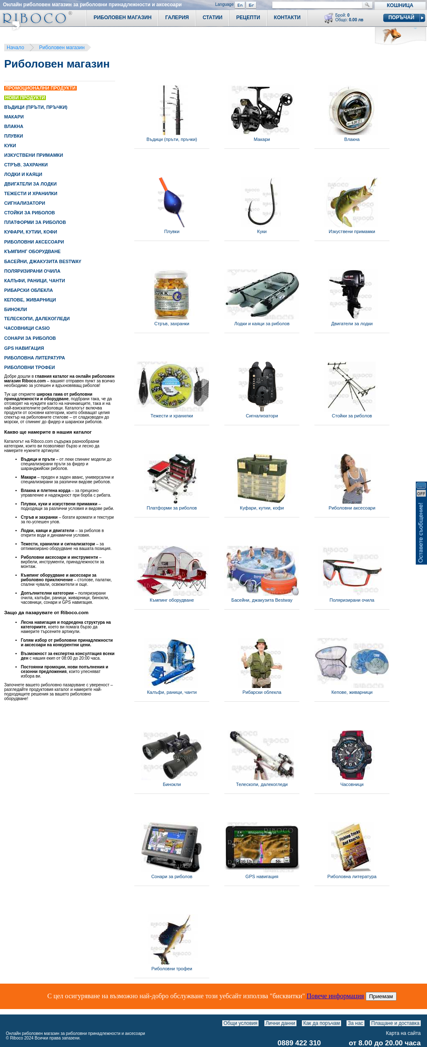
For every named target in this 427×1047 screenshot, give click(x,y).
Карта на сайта (403, 1033)
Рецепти (248, 17)
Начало (15, 47)
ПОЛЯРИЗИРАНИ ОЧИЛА (32, 271)
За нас (355, 1023)
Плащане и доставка (395, 1023)
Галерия (177, 17)
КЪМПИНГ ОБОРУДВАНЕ (32, 251)
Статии (213, 17)
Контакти (287, 17)
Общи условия (240, 1023)
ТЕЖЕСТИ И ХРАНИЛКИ (31, 193)
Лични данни (280, 1023)
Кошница (400, 5)
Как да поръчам (321, 1023)
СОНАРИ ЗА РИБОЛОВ (30, 338)
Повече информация (335, 995)
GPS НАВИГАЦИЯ (24, 348)
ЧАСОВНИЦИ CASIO (27, 328)
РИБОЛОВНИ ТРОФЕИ (29, 367)
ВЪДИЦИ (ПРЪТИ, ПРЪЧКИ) (36, 107)
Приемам (381, 996)
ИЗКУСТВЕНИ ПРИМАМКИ (33, 155)
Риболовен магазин (62, 47)
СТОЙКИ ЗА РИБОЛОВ (29, 212)
